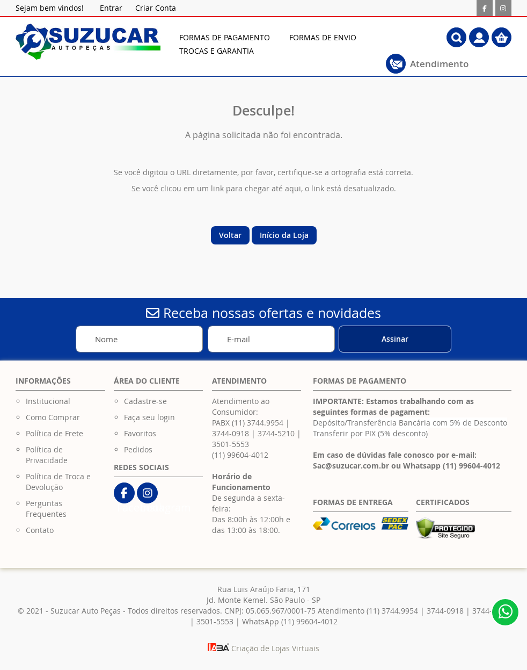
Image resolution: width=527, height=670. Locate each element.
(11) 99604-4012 (240, 455)
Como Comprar (53, 417)
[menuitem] (224, 37)
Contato (40, 530)
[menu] (289, 44)
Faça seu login (149, 417)
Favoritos (140, 433)
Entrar (111, 8)
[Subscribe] (395, 339)
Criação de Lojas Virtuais (263, 648)
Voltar (230, 235)
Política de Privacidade (47, 454)
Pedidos (138, 449)
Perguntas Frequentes (46, 508)
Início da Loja (284, 235)
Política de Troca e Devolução (58, 481)
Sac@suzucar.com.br (351, 465)
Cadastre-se (145, 401)
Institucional (48, 401)
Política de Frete (54, 433)
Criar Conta (155, 8)
